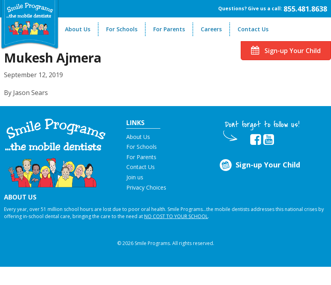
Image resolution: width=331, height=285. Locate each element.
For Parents (169, 29)
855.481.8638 (305, 8)
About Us (77, 29)
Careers (211, 29)
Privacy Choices (146, 187)
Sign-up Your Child (286, 50)
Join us (134, 177)
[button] (55, 152)
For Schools (121, 29)
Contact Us (253, 29)
